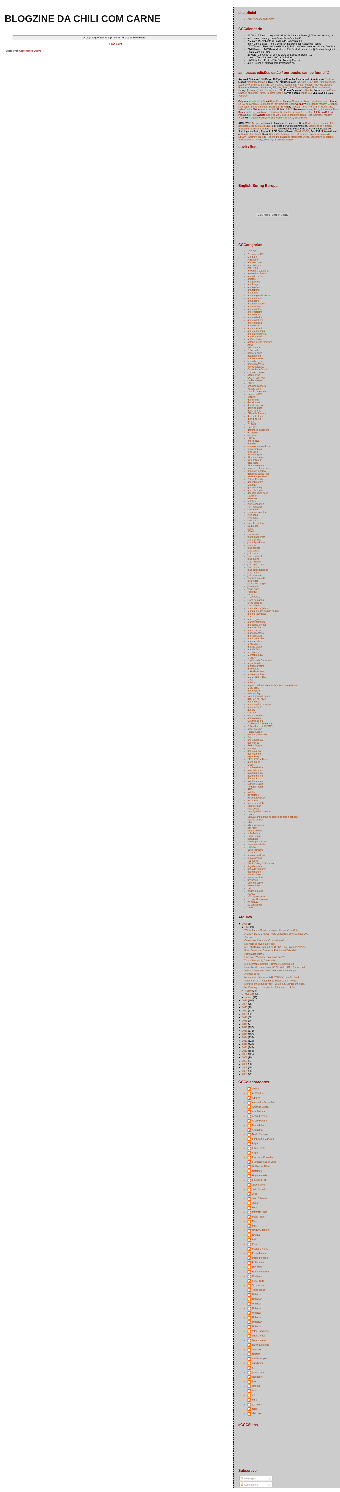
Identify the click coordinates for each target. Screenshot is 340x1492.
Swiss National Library (250, 139)
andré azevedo (256, 306)
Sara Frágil (258, 1280)
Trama (261, 92)
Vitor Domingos (260, 1331)
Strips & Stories (259, 106)
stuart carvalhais (256, 844)
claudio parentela (257, 391)
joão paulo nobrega (258, 569)
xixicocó (256, 1413)
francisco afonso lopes (260, 468)
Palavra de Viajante (260, 87)
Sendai (251, 814)
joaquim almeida (256, 578)
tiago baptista (255, 866)
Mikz (254, 1221)
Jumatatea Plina (329, 109)
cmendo (256, 1349)
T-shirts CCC (254, 852)
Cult (303, 82)
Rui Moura (257, 1276)
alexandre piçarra (257, 273)
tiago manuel (254, 871)
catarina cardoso (256, 372)
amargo (252, 278)
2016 (245, 1030)
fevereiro (250, 993)
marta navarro (255, 635)
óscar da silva (255, 729)
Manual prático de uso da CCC (264, 611)
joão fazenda (254, 561)
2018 (245, 1024)
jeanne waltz (254, 534)
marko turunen (255, 630)
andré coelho (254, 309)
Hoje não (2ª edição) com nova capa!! (264, 957)
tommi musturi (255, 877)
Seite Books (300, 117)
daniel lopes (254, 402)
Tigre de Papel (303, 87)
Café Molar (261, 112)
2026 (245, 923)
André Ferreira (260, 1116)
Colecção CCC (256, 394)
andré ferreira (255, 311)
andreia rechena (256, 331)
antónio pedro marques (260, 342)
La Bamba (307, 90)
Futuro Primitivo (256, 479)
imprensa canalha (257, 512)
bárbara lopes (255, 353)
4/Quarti (296, 106)
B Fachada (253, 350)
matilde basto (255, 646)
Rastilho (329, 79)
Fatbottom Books (278, 112)
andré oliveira (255, 317)
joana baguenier (256, 536)
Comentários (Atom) (30, 50)
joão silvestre (254, 575)
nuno (254, 1399)
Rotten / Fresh (255, 786)
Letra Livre (244, 84)
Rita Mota (257, 1267)
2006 (245, 1064)
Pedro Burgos (255, 745)
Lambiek (272, 109)
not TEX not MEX (257, 698)
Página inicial (115, 44)
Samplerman (254, 805)
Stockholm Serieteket (322, 136)
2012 (245, 1044)
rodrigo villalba (255, 783)
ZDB (281, 90)
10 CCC (252, 251)
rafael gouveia (255, 773)
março (248, 990)
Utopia (279, 92)
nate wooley (254, 693)
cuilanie (256, 1353)
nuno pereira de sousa (260, 704)
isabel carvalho (256, 523)
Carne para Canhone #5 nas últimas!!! (264, 940)
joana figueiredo (256, 542)
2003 (245, 1074)
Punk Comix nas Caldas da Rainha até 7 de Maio (270, 950)
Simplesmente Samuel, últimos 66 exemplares (269, 963)
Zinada (248, 937)
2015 (245, 1034)
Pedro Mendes (260, 1257)
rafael (255, 1408)
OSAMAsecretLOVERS (260, 726)
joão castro (253, 553)
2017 (245, 1027)
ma (254, 1395)
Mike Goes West (256, 671)
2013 (245, 1040)
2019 (245, 1020)
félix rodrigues (255, 454)
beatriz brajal (254, 355)
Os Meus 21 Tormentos (260, 723)
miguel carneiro (256, 665)
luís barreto (254, 605)
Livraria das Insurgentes (283, 84)
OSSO (305, 131)
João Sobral (258, 1189)
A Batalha (253, 259)
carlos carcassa (256, 366)
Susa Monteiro (255, 849)
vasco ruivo (254, 885)
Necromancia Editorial (259, 696)
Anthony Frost (311, 109)
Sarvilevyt (297, 101)
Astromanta (254, 347)
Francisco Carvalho (262, 1157)
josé (254, 1381)
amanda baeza (256, 276)
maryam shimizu (256, 641)
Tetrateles (253, 860)
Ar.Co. (255, 123)
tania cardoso (255, 858)
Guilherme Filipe (261, 1166)
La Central (307, 112)
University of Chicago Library (278, 139)
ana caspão (254, 287)
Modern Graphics (328, 103)
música (251, 682)
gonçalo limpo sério (258, 493)
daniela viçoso (255, 405)
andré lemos (254, 314)
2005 (245, 1067)
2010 (245, 1050)
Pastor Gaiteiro (260, 1248)
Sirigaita (276, 87)
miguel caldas (255, 663)
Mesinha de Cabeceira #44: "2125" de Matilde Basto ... (273, 977)
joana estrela (254, 539)
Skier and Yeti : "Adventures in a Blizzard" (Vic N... (271, 980)
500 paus (252, 256)
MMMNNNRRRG (257, 676)
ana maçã (253, 292)
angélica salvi (255, 336)
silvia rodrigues (256, 825)
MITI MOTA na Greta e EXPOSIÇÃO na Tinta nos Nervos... (275, 947)
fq (253, 1367)
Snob (285, 87)
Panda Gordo (255, 731)
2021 (245, 1014)
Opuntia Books (255, 720)
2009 (245, 1054)
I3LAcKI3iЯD (259, 1180)
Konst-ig (270, 114)
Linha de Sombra (260, 84)
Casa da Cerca (268, 128)
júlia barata (253, 586)
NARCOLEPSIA (260, 1230)
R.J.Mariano (258, 1262)
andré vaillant (255, 328)
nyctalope (257, 1404)
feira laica (253, 451)
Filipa (255, 1143)
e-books (252, 435)
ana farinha (254, 289)
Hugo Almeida (259, 1175)
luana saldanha (256, 600)
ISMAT (297, 131)
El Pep (251, 438)
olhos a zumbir (255, 715)
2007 (245, 1060)
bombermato (259, 1340)
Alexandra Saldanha (263, 1102)
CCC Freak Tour (256, 377)
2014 (245, 1037)
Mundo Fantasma (247, 92)
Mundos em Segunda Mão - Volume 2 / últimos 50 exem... (275, 983)
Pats (250, 737)
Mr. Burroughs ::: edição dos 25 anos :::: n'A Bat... (270, 987)
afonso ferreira (255, 265)
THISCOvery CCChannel (261, 863)
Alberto (256, 1097)
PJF (254, 1239)
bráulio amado (255, 358)
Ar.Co (250, 344)
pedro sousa (254, 751)
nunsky (251, 709)
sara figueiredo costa (259, 811)
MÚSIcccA (253, 687)
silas (250, 822)
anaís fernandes (256, 303)
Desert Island (258, 117)
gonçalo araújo (255, 487)
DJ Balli (252, 424)
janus (250, 528)
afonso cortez (255, 262)
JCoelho (252, 531)
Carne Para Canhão (258, 369)
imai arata (253, 509)
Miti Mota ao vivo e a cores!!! (259, 943)
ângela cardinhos (257, 333)
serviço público (256, 819)
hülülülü (252, 501)
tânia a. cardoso (256, 855)
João (254, 1193)
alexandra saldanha (258, 270)
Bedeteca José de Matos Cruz (254, 125)
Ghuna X (252, 484)
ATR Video (258, 1093)
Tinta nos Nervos (321, 87)
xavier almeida (255, 891)
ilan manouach (255, 506)
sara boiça (253, 808)
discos (251, 421)
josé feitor (253, 580)
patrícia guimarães (257, 734)
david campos (255, 407)
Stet (291, 87)
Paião (255, 1244)
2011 (245, 1047)
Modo (324, 106)
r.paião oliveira (255, 767)
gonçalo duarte (256, 490)
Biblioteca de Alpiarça (320, 125)
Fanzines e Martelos (263, 1138)
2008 (245, 1057)
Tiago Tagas (258, 1289)
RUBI (250, 789)
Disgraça (253, 90)
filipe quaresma (256, 465)
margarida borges (257, 624)
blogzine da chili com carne (83, 18)
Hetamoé (257, 1170)
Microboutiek (255, 101)
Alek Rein (253, 267)
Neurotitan (244, 106)
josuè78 (256, 1385)
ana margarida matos (259, 295)
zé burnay (253, 902)
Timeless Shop (287, 103)
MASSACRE (254, 644)
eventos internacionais (260, 446)
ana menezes (255, 298)
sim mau (252, 827)
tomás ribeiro (254, 874)
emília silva (253, 440)
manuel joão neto (257, 613)
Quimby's (288, 117)
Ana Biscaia (258, 1111)
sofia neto (253, 838)
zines (250, 907)
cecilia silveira (255, 380)
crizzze (251, 396)
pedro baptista (255, 740)
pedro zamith (254, 753)
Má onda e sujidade (258, 608)
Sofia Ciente (254, 836)
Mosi (250, 679)
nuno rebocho (255, 707)
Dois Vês (252, 427)
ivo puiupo (253, 525)
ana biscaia (254, 281)
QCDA (251, 764)
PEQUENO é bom (257, 759)
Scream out (258, 1285)
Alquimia (251, 82)
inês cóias (253, 517)
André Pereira (259, 1120)
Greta (315, 82)
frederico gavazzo (257, 476)
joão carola (253, 550)
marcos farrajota (256, 622)
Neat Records (305, 84)
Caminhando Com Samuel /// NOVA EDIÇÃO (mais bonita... (276, 967)
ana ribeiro (253, 300)
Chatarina (257, 1129)
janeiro (249, 997)
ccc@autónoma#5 (254, 953)
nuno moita (253, 701)
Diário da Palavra (257, 413)
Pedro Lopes (259, 1253)
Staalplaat (274, 106)
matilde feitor (254, 649)
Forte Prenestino (311, 106)
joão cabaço (254, 547)
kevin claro (253, 589)
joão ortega (254, 567)
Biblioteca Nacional (248, 128)
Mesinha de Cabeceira (260, 660)
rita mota (252, 778)
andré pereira (255, 322)
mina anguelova (256, 674)
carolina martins (260, 1344)
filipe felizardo (255, 460)
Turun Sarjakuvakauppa (316, 101)
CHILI (251, 383)
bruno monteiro (256, 364)
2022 (245, 1010)
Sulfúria (252, 847)
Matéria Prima (328, 90)
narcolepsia (254, 690)
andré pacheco (256, 320)
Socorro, (271, 92)
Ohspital (252, 712)
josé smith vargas (257, 583)
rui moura (253, 800)
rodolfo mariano (256, 781)
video (250, 888)
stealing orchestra (257, 841)
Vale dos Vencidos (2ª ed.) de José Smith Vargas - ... (272, 970)
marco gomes (255, 619)
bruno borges (255, 361)
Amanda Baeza (260, 1106)
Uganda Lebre (255, 882)
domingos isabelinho (258, 429)
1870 (261, 79)
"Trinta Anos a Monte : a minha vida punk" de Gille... (272, 930)
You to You (306, 92)
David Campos (260, 1134)
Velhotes (243, 95)
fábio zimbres (255, 449)
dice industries (255, 416)
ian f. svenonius (256, 504)
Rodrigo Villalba (260, 1271)
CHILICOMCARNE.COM (261, 19)
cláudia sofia (254, 388)
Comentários (249, 1484)
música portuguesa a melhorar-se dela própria (272, 685)
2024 (245, 1004)
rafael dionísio (255, 770)
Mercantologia (255, 654)
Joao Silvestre (259, 1198)
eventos (252, 443)
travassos (253, 880)
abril (247, 927)
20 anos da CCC (256, 254)
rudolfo (251, 792)
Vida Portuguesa (268, 90)
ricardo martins (256, 775)
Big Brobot (312, 103)
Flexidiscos (294, 112)
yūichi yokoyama (256, 896)
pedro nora (253, 748)
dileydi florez (254, 418)
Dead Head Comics (310, 114)
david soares (254, 410)
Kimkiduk (252, 591)
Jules (255, 1203)
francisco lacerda (257, 471)
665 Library (255, 134)
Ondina (256, 1235)
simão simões (255, 830)
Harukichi (253, 495)
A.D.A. (289, 109)
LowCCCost (254, 597)
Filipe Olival (258, 1148)
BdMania (262, 82)
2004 (245, 1071)
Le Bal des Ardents (248, 103)
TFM (283, 106)
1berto (255, 1088)
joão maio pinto (256, 564)
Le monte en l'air (268, 103)
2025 (245, 1000)
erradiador (257, 1363)
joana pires (253, 545)
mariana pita (254, 627)
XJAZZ (251, 893)
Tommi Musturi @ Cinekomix (259, 960)
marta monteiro (256, 633)
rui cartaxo (253, 794)
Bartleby (250, 112)
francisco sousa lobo (258, 473)
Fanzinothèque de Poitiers (261, 136)
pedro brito (253, 742)
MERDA (252, 657)
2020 (245, 1017)
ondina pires (254, 718)
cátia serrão (254, 375)
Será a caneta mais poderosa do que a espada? (273, 816)
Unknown (257, 1294)
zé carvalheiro (255, 904)
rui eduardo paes (257, 797)
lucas (255, 1390)
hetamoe (252, 498)
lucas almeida (255, 602)
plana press (254, 762)
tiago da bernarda (257, 869)
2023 (245, 1007)
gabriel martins (255, 482)
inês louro (253, 520)
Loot (254, 1207)
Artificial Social (252, 973)
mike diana (253, 668)
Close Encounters (289, 114)
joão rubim (253, 572)
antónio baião (255, 339)
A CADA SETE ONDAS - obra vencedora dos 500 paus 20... (276, 933)
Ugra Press (276, 101)
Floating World (274, 117)
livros (250, 594)
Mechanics (253, 652)
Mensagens (248, 1478)
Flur (309, 82)
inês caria (253, 514)
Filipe (255, 1152)
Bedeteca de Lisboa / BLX (319, 123)
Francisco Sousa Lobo (264, 1161)
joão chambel (255, 556)
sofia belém (254, 833)
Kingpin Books (327, 82)
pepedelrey (253, 756)
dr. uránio (253, 432)
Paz (254, 114)
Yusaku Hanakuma (258, 899)
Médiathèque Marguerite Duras (292, 136)
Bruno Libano (259, 1125)
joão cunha (253, 558)
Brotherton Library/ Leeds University (288, 134)
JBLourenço (258, 1184)
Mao (250, 616)
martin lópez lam (256, 638)
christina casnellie (257, 385)
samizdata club (256, 803)
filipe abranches (256, 457)
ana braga (253, 284)
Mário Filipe (258, 1216)
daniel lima (253, 399)
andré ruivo (254, 325)
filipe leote (253, 462)
